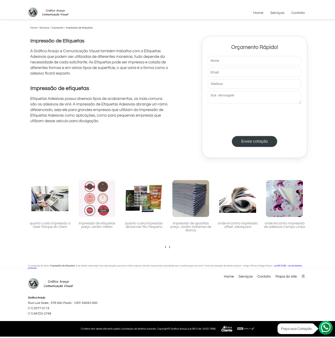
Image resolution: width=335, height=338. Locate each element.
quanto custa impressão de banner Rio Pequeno (144, 226)
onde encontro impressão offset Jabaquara (238, 226)
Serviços (277, 13)
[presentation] (254, 119)
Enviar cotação (254, 143)
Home (258, 13)
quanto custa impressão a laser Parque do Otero (50, 226)
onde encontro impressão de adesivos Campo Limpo (284, 226)
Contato (298, 13)
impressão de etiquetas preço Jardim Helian (97, 226)
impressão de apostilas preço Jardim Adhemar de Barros (190, 228)
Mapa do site (286, 278)
